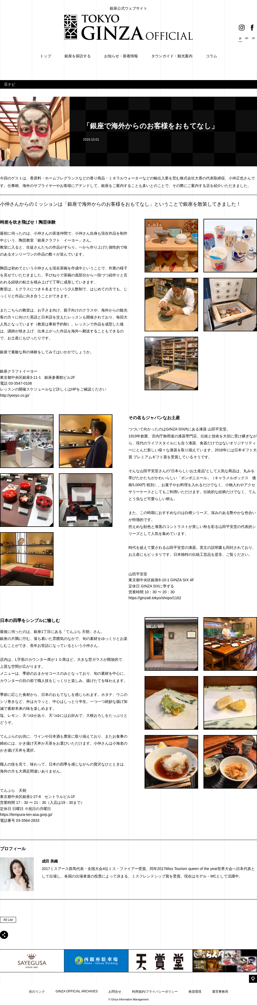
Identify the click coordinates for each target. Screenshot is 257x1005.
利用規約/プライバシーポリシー (155, 991)
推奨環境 (194, 991)
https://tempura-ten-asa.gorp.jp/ (26, 814)
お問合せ (114, 991)
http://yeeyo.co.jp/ (14, 395)
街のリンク (37, 991)
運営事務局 (220, 991)
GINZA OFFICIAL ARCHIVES (77, 991)
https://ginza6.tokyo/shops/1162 (154, 598)
